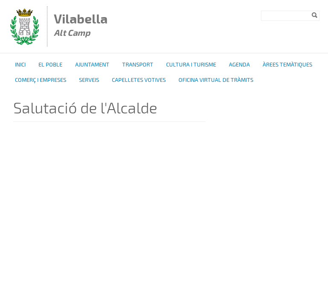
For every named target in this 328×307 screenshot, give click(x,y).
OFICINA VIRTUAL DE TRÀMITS (216, 80)
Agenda (239, 64)
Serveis (89, 80)
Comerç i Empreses (40, 80)
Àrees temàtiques (287, 64)
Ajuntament (92, 64)
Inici (20, 64)
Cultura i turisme (191, 64)
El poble (50, 64)
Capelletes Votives (139, 80)
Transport (137, 64)
